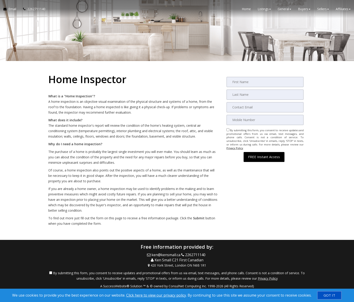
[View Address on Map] (177, 265)
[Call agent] (32, 9)
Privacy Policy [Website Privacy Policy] (234, 148)
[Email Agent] (11, 9)
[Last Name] (265, 94)
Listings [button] (264, 9)
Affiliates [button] (343, 9)
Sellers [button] (323, 9)
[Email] (265, 107)
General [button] (284, 9)
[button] (264, 157)
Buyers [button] (304, 9)
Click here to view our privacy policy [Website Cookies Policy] (156, 295)
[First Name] (265, 82)
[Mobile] (265, 120)
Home (246, 9)
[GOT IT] (329, 295)
